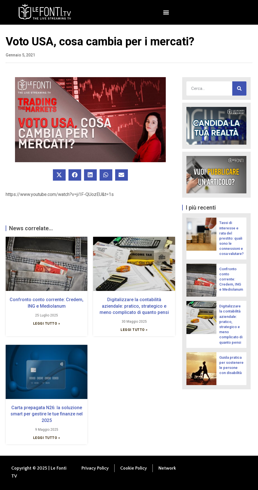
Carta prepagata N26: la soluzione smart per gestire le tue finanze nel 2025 (46, 414)
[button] (166, 12)
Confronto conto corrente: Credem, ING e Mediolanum (231, 279)
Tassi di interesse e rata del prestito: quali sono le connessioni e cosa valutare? (231, 238)
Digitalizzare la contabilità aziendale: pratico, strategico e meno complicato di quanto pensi (134, 306)
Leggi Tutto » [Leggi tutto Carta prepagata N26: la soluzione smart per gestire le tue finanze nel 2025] (46, 438)
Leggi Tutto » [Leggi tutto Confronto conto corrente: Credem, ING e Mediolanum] (46, 324)
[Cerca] (239, 88)
